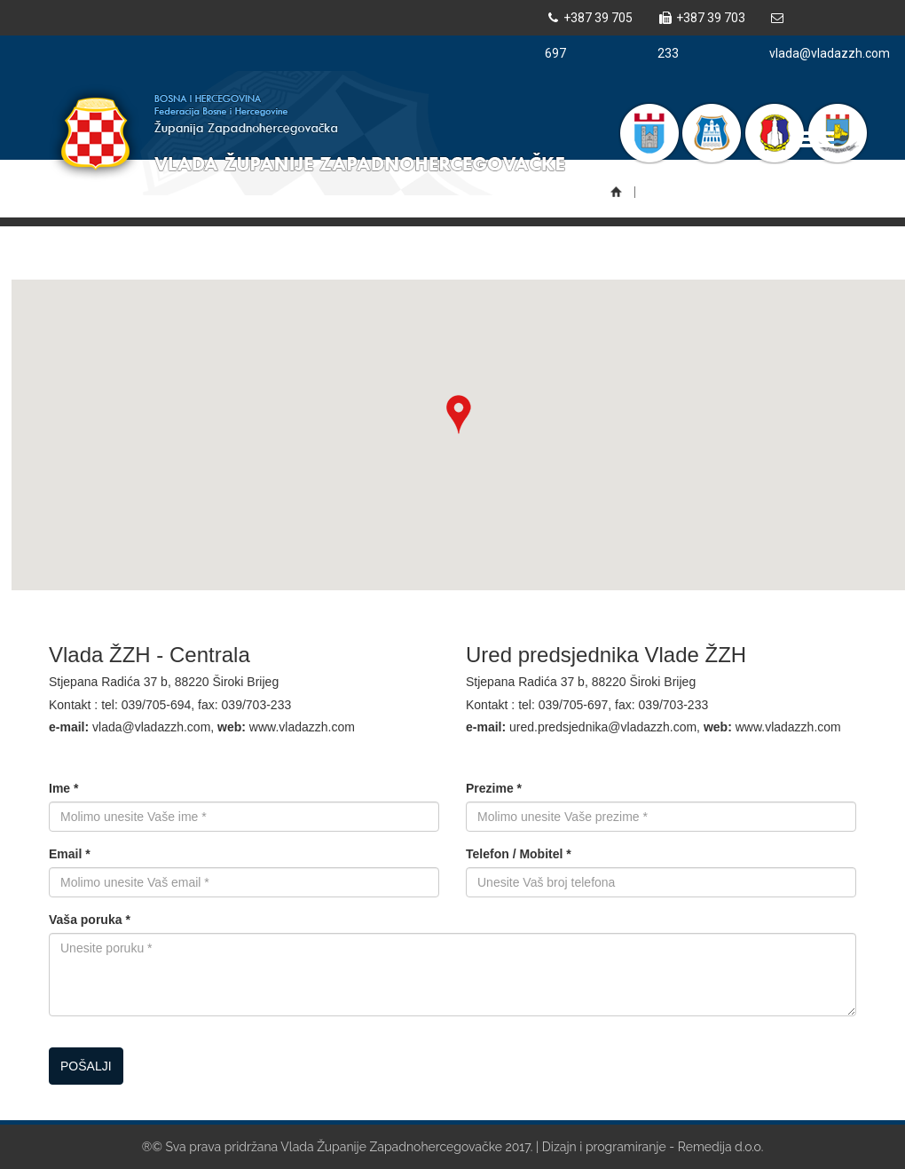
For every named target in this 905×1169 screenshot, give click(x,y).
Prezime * (494, 788)
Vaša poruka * (89, 919)
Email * (69, 854)
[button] (458, 414)
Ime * (63, 788)
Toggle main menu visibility (816, 131)
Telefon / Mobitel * (518, 854)
